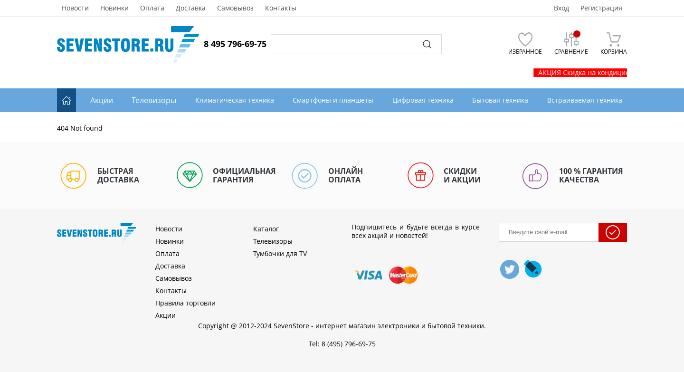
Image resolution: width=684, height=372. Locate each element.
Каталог (266, 228)
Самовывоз (235, 8)
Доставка (191, 8)
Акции (101, 100)
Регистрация (601, 8)
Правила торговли (185, 302)
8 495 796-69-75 (235, 43)
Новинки (114, 8)
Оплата (152, 8)
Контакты (280, 8)
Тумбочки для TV (280, 253)
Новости (75, 8)
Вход (561, 8)
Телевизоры (154, 100)
